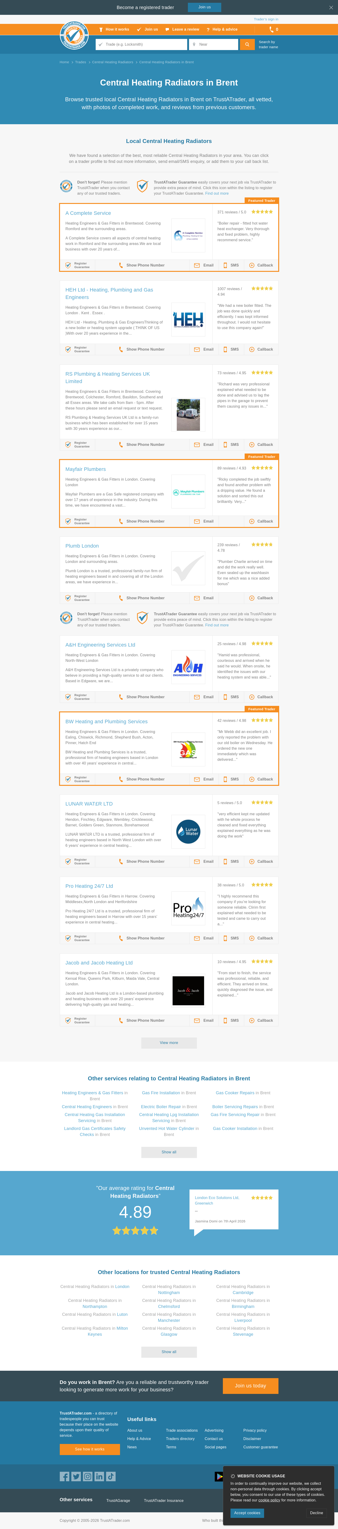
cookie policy (269, 1500)
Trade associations (182, 1430)
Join (205, 7)
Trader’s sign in (266, 19)
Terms (171, 1447)
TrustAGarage (118, 1501)
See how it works (89, 1449)
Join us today (250, 1386)
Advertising (214, 1430)
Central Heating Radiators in (94, 1286)
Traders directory (180, 1439)
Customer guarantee (260, 1447)
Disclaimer (252, 1439)
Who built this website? (221, 1521)
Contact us (214, 1439)
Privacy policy (255, 1430)
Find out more (217, 193)
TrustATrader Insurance (164, 1501)
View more (169, 1043)
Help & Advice (139, 1439)
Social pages (216, 1447)
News (132, 1447)
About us (134, 1430)
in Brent (169, 1093)
